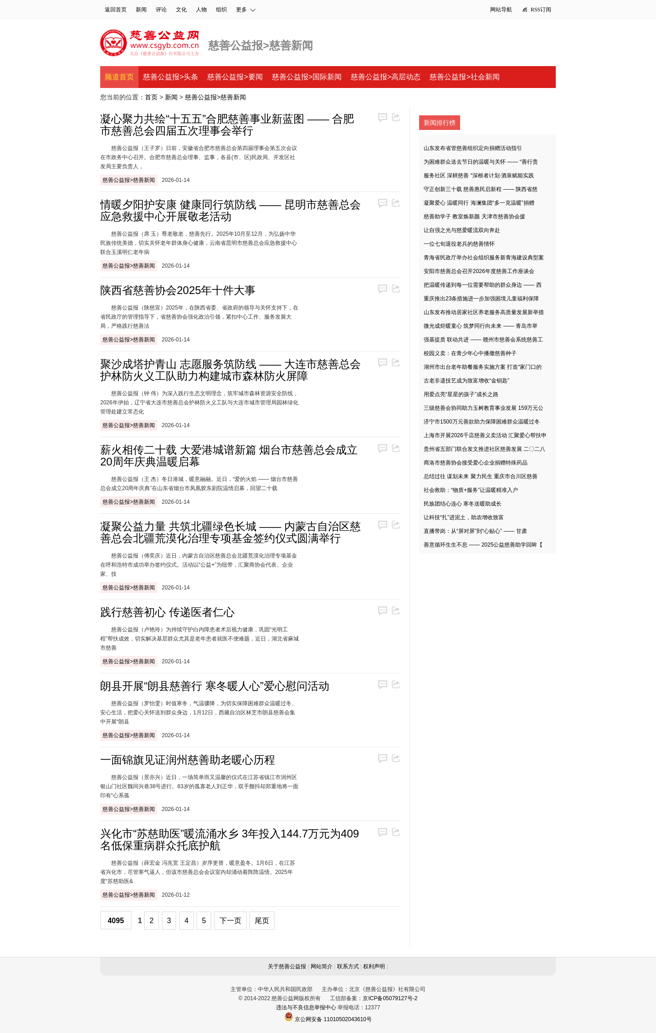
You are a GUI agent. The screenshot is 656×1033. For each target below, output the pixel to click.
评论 (161, 9)
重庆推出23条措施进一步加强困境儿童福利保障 (481, 298)
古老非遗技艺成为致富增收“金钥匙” (466, 380)
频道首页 (119, 77)
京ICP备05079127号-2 (390, 998)
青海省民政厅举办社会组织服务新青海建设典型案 (484, 257)
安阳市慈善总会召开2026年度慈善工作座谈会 (479, 271)
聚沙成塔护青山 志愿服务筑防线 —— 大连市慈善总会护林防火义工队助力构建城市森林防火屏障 (230, 370)
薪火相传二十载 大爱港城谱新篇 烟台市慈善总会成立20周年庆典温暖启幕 (229, 456)
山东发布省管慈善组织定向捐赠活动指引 (473, 148)
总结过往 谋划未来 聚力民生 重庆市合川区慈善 (481, 476)
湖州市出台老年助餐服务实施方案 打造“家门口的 (483, 367)
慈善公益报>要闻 (234, 77)
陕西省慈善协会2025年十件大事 (178, 290)
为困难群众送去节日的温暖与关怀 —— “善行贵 (481, 162)
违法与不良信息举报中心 (306, 1007)
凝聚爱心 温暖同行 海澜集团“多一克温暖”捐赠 (479, 203)
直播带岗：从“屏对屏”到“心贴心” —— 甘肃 (475, 531)
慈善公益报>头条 (170, 77)
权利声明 (374, 966)
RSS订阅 (536, 9)
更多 (246, 9)
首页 (151, 97)
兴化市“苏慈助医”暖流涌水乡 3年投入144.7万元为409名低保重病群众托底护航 (229, 839)
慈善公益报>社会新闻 (464, 77)
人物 (201, 9)
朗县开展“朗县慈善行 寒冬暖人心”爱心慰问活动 (214, 686)
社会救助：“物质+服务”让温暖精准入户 (471, 490)
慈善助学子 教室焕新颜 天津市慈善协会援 (474, 216)
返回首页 (116, 9)
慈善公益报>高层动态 (385, 77)
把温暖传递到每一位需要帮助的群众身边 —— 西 (483, 285)
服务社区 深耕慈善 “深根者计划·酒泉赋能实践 (479, 175)
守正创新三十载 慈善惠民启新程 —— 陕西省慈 (481, 189)
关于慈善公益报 (287, 966)
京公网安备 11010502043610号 (328, 1019)
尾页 (262, 921)
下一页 (230, 921)
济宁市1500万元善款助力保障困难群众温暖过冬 (482, 421)
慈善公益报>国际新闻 (307, 77)
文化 (181, 9)
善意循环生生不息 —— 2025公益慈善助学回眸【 (483, 545)
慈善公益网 (149, 43)
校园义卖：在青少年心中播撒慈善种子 (470, 353)
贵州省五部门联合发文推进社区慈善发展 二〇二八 (484, 449)
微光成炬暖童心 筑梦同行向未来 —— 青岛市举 (481, 326)
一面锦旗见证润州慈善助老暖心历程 (187, 760)
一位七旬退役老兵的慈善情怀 (459, 244)
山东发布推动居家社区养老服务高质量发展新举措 (484, 312)
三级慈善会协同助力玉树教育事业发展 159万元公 (483, 408)
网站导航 (501, 9)
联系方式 (348, 966)
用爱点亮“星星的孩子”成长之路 (461, 394)
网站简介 (322, 966)
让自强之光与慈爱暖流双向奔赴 (462, 230)
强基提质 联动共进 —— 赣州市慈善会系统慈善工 (483, 339)
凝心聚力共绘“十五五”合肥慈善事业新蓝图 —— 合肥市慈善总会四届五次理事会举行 (227, 125)
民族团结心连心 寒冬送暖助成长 (463, 504)
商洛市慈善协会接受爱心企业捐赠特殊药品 (476, 463)
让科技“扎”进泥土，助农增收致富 (464, 517)
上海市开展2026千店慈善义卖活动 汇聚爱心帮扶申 (485, 435)
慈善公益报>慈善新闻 (215, 97)
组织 (221, 9)
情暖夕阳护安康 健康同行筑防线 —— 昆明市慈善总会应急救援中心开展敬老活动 (230, 210)
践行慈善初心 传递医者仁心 (167, 612)
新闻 (141, 9)
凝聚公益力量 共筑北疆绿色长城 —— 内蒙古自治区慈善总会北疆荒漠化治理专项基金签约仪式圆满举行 (230, 532)
